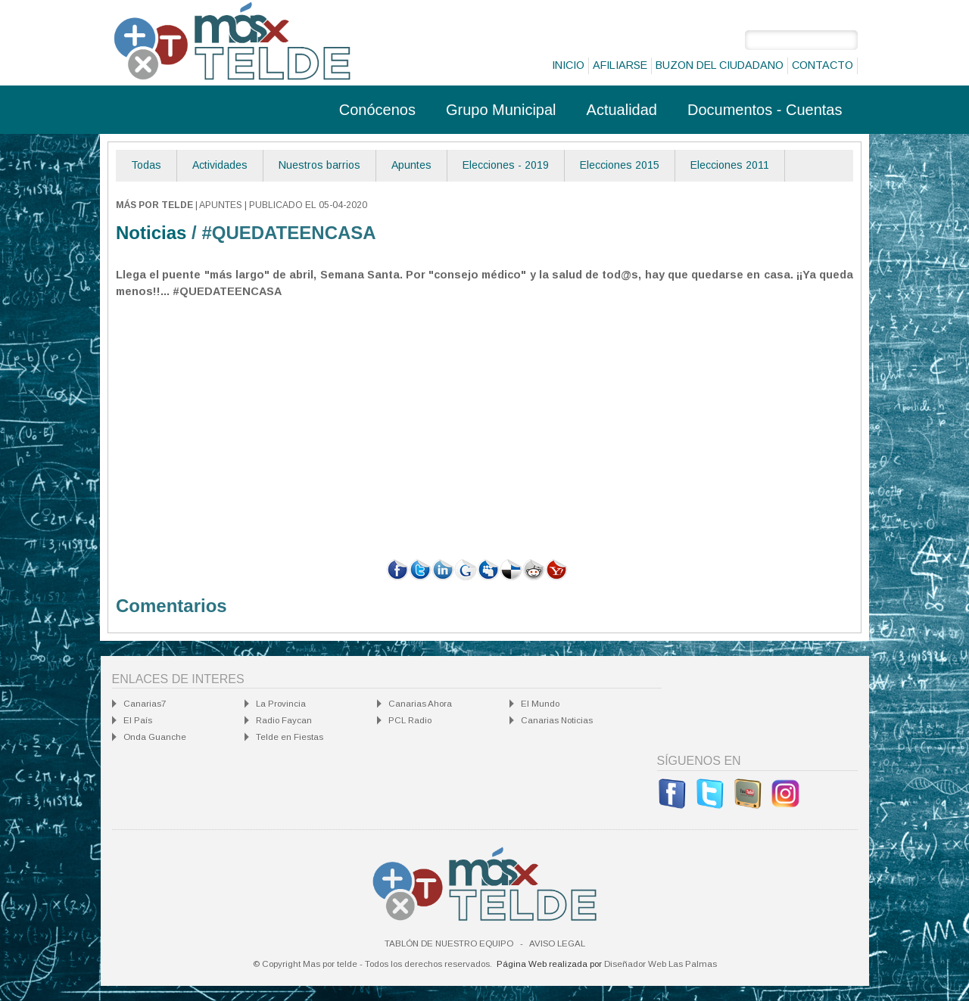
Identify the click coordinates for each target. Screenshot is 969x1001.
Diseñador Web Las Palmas (660, 963)
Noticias (151, 232)
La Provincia (281, 703)
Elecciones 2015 (619, 165)
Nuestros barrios (319, 165)
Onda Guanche (154, 736)
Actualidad (622, 109)
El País (137, 720)
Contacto (822, 65)
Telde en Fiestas (289, 736)
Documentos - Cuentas (765, 109)
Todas (146, 165)
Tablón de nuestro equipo (449, 943)
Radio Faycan (284, 720)
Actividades (220, 165)
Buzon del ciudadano (720, 65)
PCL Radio (410, 720)
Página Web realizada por (549, 963)
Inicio (568, 65)
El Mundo (540, 703)
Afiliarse (620, 65)
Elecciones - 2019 (506, 165)
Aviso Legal (557, 943)
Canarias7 (144, 703)
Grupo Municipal (501, 109)
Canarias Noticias (557, 720)
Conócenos (377, 109)
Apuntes (411, 165)
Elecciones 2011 (729, 165)
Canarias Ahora (420, 703)
